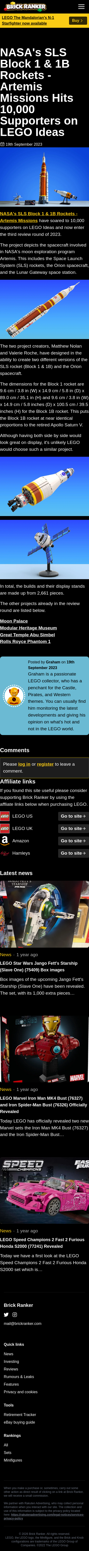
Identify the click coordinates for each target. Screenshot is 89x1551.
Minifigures (13, 1460)
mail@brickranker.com (23, 1324)
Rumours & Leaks (19, 1377)
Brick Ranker (18, 1305)
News (5, 954)
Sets (7, 1453)
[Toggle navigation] (81, 6)
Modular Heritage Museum (28, 627)
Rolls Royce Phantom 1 (25, 641)
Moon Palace (14, 621)
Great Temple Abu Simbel (27, 634)
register (45, 764)
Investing (11, 1362)
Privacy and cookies (20, 1392)
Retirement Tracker (20, 1415)
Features (11, 1384)
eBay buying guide (19, 1422)
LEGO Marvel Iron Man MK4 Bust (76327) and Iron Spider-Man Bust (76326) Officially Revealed (43, 1105)
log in (24, 764)
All (6, 1445)
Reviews (11, 1369)
